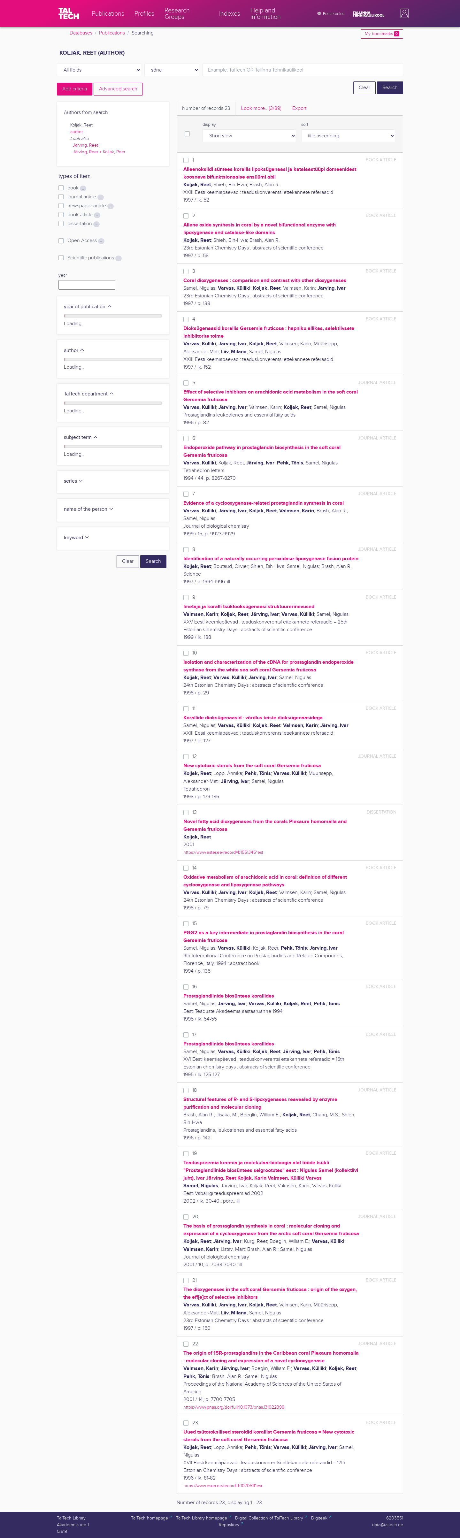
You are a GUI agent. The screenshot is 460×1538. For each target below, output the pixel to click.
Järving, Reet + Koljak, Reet (99, 152)
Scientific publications (94, 258)
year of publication (88, 307)
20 (195, 1217)
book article (83, 215)
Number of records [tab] (206, 108)
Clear (364, 88)
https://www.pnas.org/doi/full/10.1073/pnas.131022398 (233, 1407)
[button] (403, 13)
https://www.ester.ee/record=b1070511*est (222, 1485)
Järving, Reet (85, 145)
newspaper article (90, 206)
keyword (76, 538)
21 (194, 1280)
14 (194, 868)
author (76, 131)
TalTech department (89, 394)
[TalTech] (68, 13)
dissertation (83, 224)
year (62, 275)
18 (194, 1090)
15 (194, 924)
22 (195, 1344)
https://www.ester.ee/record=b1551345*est (223, 852)
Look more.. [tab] (261, 108)
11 (193, 709)
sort (304, 124)
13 (194, 812)
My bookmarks (382, 33)
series (73, 481)
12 (194, 757)
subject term (81, 437)
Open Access (85, 241)
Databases (81, 33)
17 (194, 1035)
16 (194, 987)
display (209, 124)
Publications (112, 33)
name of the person (89, 509)
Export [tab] (299, 108)
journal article (85, 197)
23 (195, 1423)
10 (194, 653)
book (76, 188)
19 (194, 1154)
